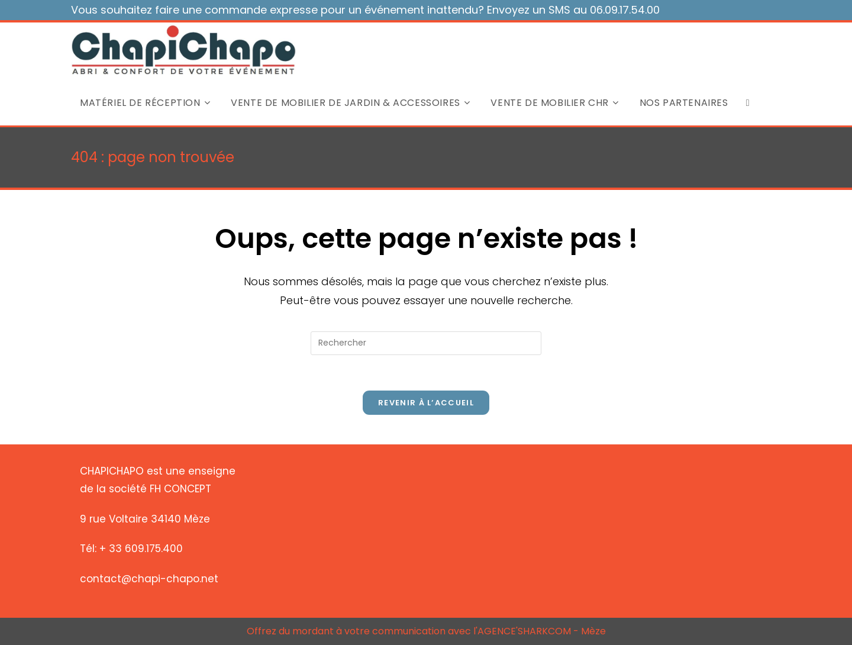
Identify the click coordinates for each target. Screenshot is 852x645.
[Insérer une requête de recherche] (426, 343)
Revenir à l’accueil (426, 402)
